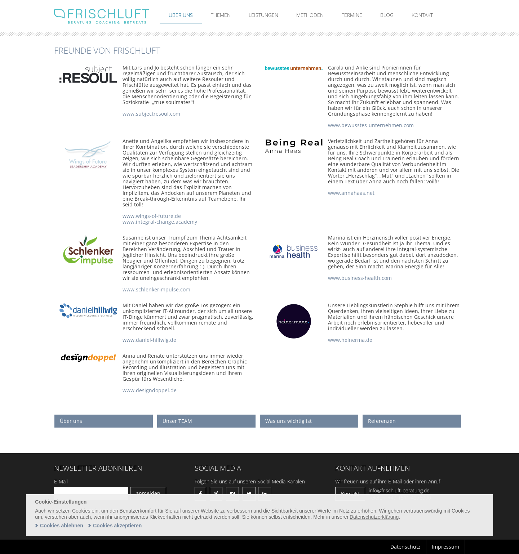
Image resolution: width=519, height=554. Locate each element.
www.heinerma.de (350, 339)
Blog (387, 15)
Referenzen (382, 420)
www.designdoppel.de (150, 390)
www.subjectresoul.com (151, 113)
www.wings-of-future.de (152, 216)
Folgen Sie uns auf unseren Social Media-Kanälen (250, 481)
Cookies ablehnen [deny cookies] (61, 525)
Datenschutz (405, 546)
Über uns (181, 15)
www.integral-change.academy (160, 221)
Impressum (445, 546)
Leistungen (263, 15)
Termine (352, 15)
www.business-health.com (360, 277)
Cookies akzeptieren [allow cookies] (117, 525)
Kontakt (422, 15)
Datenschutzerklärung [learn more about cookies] (374, 517)
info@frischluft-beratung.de (399, 490)
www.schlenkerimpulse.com (156, 289)
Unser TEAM (177, 420)
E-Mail (61, 481)
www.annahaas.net (351, 192)
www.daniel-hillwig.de (149, 339)
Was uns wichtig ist (288, 420)
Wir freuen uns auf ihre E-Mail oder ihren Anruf (387, 481)
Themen (221, 15)
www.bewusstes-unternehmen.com (371, 125)
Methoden (310, 15)
